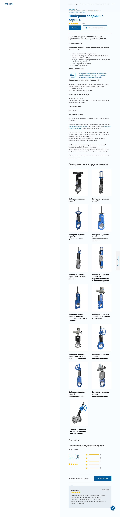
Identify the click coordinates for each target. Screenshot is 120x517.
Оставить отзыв (103, 486)
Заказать (75, 27)
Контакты (103, 4)
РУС (113, 4)
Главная (70, 4)
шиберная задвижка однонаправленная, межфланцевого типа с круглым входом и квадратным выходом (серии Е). (93, 75)
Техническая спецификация (95, 27)
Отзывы (97, 4)
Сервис (84, 4)
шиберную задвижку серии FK (79, 126)
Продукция (77, 4)
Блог (108, 4)
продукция (72, 9)
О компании (90, 4)
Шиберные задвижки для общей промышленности (84, 10)
